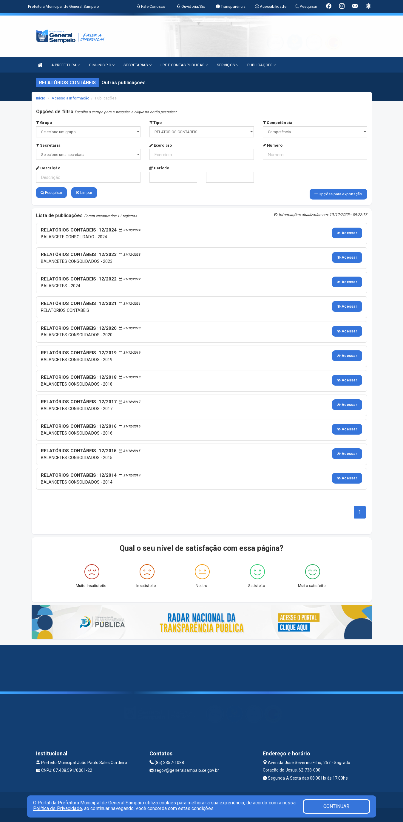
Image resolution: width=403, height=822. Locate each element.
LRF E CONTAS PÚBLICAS (184, 65)
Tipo (155, 122)
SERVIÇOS (227, 65)
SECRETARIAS (137, 65)
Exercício (160, 145)
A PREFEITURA (65, 65)
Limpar (84, 192)
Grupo (44, 122)
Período (159, 168)
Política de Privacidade (57, 808)
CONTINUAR (336, 806)
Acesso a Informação (70, 98)
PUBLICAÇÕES (261, 65)
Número (273, 145)
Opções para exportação (338, 194)
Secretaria (48, 145)
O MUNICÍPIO (102, 65)
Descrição (48, 168)
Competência (277, 122)
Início (41, 98)
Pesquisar (51, 192)
